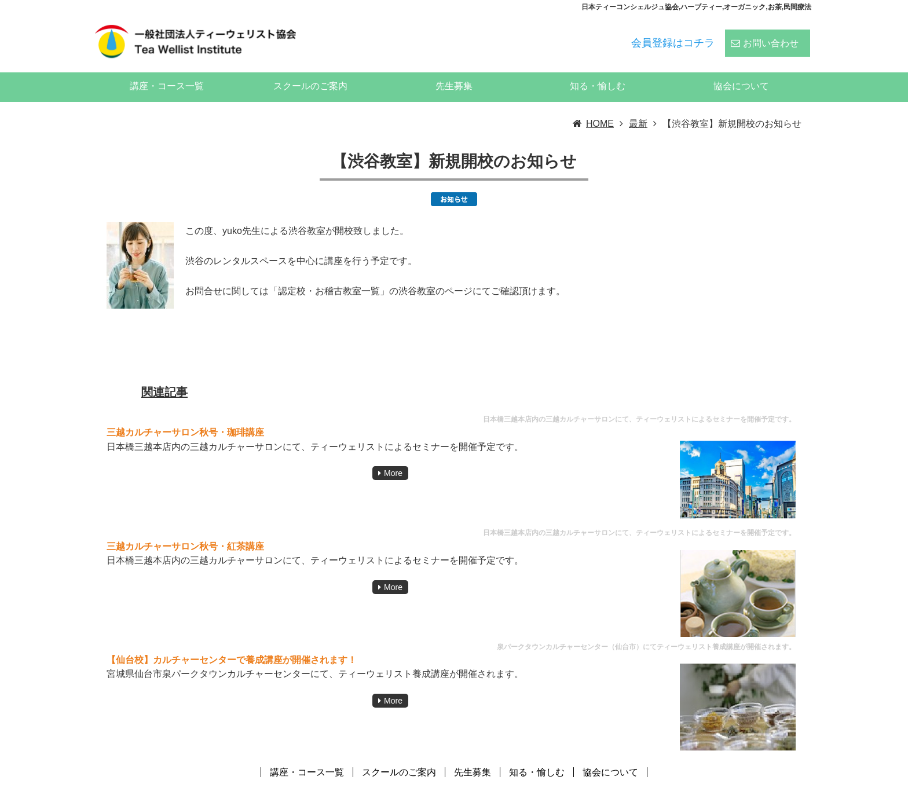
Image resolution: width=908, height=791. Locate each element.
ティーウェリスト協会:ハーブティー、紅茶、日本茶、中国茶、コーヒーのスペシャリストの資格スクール (594, 781)
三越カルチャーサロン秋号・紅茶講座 (185, 530)
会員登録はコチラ (673, 35)
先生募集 (454, 70)
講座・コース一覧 (167, 70)
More (393, 457)
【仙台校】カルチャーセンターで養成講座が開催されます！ (232, 644)
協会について (741, 70)
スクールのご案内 (310, 70)
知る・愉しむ (597, 70)
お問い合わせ (771, 36)
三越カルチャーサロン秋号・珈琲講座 (185, 416)
